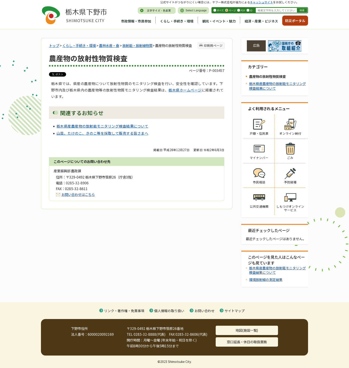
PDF (243, 10)
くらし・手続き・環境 (176, 21)
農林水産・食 (109, 45)
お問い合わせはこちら (78, 194)
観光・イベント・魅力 (219, 21)
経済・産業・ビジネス (261, 21)
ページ (232, 10)
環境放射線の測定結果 (265, 279)
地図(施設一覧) (246, 330)
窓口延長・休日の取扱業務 (247, 341)
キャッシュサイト (261, 2)
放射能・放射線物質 (137, 45)
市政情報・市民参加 (136, 21)
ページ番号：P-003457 (206, 70)
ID (251, 10)
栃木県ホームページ (184, 90)
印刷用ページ (213, 45)
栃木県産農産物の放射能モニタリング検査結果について (102, 126)
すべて (220, 10)
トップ (54, 45)
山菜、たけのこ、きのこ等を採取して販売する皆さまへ (102, 133)
